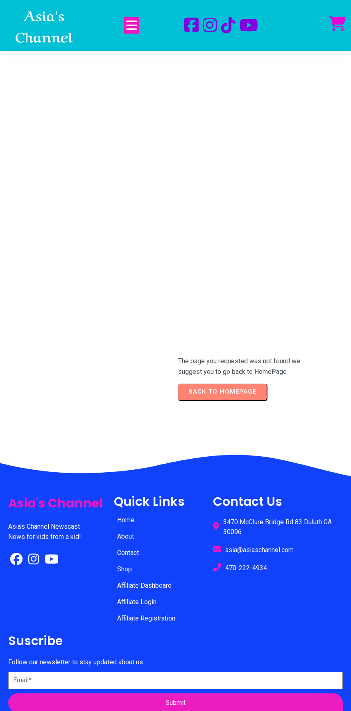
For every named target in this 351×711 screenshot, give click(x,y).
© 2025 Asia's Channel (175, 665)
